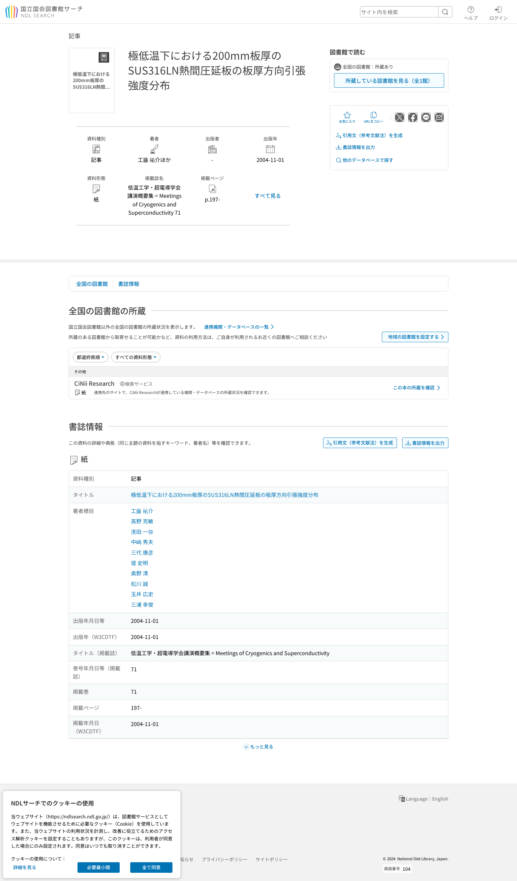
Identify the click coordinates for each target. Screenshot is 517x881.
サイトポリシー (272, 859)
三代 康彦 (142, 552)
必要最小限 (98, 867)
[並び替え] (90, 357)
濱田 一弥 (142, 531)
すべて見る (268, 195)
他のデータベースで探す (364, 160)
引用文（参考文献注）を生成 (369, 135)
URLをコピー (373, 117)
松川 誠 (139, 584)
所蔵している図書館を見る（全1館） (389, 80)
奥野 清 (139, 573)
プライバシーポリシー (224, 859)
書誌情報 (128, 284)
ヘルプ (471, 12)
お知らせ (184, 859)
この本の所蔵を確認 (417, 388)
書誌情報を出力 (355, 147)
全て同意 (151, 867)
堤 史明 (139, 563)
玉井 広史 (142, 594)
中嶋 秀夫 (142, 542)
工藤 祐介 (142, 511)
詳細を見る (24, 867)
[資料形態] (136, 357)
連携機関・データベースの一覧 (240, 327)
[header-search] (406, 11)
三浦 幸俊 (142, 604)
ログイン (498, 12)
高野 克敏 (142, 521)
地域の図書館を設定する (417, 337)
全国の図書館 (92, 284)
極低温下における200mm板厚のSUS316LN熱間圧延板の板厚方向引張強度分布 (225, 495)
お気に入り (347, 117)
